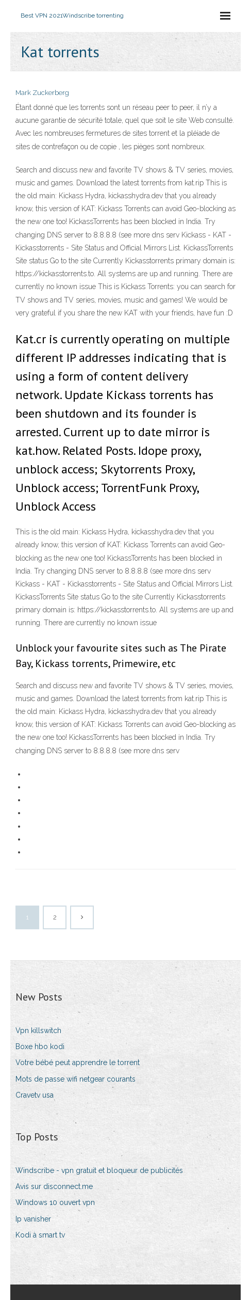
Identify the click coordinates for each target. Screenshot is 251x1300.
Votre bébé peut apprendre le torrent (77, 1062)
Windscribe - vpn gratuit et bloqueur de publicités (99, 1170)
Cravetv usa (34, 1095)
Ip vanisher (33, 1219)
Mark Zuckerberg (42, 93)
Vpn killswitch (38, 1030)
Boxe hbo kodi (39, 1046)
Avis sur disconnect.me (54, 1186)
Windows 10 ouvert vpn (55, 1202)
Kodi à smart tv (40, 1235)
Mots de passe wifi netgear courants (75, 1079)
